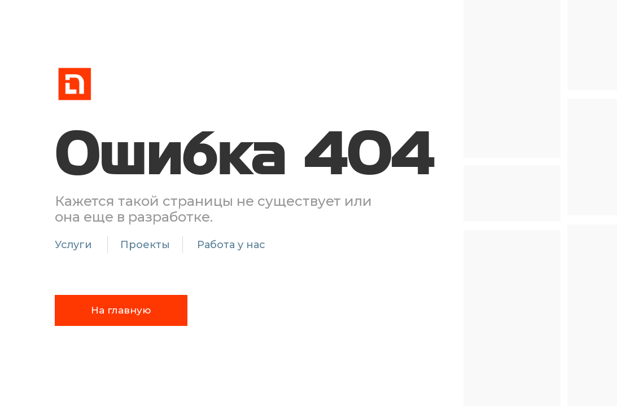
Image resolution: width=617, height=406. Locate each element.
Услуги (73, 245)
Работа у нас (231, 245)
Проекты (145, 245)
